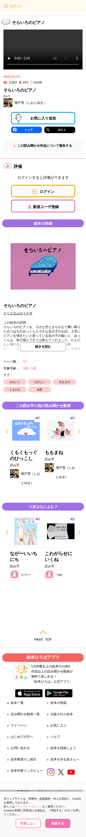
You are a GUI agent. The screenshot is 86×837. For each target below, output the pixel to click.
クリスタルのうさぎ (17, 313)
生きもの (64, 382)
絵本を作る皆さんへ (64, 759)
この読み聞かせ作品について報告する (44, 145)
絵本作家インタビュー (27, 770)
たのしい (39, 382)
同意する (57, 823)
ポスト (62, 130)
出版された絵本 (61, 714)
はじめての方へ (22, 736)
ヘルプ (55, 736)
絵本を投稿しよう (63, 748)
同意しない (28, 823)
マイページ (19, 725)
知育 (39, 389)
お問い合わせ (20, 748)
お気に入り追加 (43, 118)
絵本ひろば (43, 7)
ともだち (14, 389)
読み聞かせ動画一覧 (25, 714)
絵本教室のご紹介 (23, 759)
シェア (29, 130)
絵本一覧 (17, 703)
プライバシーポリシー (28, 806)
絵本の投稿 (58, 703)
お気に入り (58, 725)
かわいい (14, 382)
